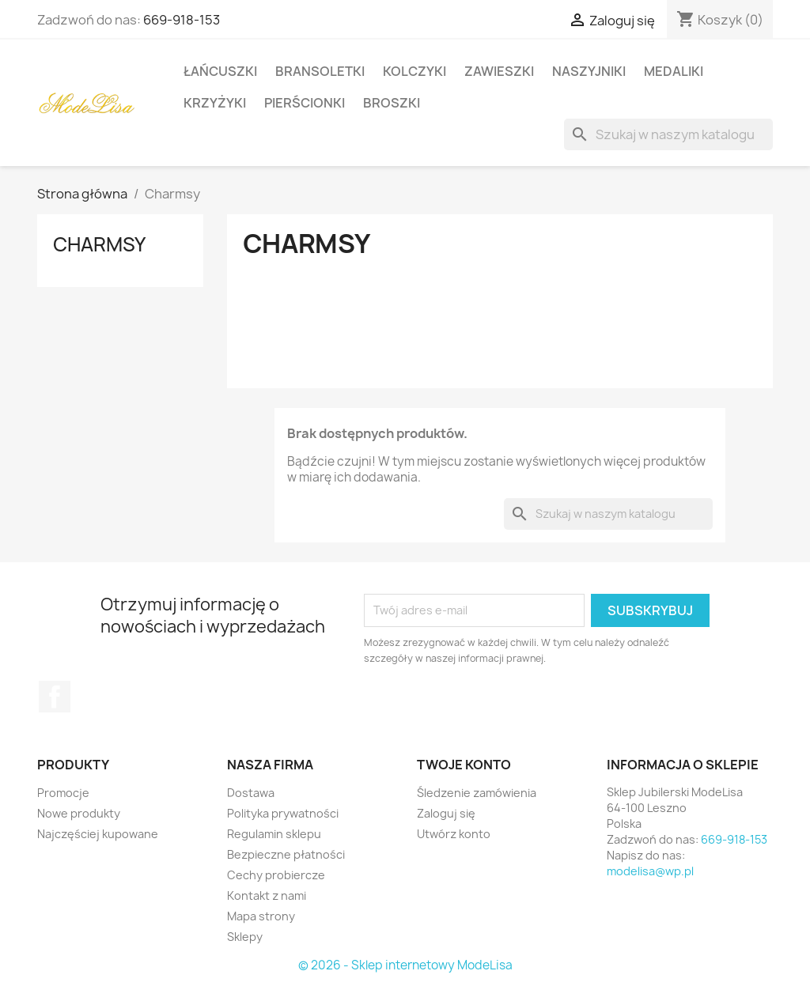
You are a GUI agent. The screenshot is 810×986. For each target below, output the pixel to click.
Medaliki (673, 71)
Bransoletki (320, 71)
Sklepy (245, 936)
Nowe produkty (78, 813)
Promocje (63, 792)
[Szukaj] (668, 134)
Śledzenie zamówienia (476, 792)
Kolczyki (414, 71)
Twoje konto (464, 764)
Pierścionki (304, 102)
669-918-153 (181, 19)
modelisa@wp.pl (650, 870)
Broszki (391, 102)
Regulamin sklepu (274, 833)
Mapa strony (261, 916)
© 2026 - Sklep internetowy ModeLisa (405, 965)
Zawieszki (499, 71)
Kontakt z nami (266, 895)
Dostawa (250, 792)
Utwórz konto (453, 833)
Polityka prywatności (283, 813)
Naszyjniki (589, 71)
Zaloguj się (446, 813)
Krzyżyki (215, 102)
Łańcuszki (220, 71)
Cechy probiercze (276, 874)
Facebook (54, 696)
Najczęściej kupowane (97, 833)
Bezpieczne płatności (286, 854)
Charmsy (99, 244)
